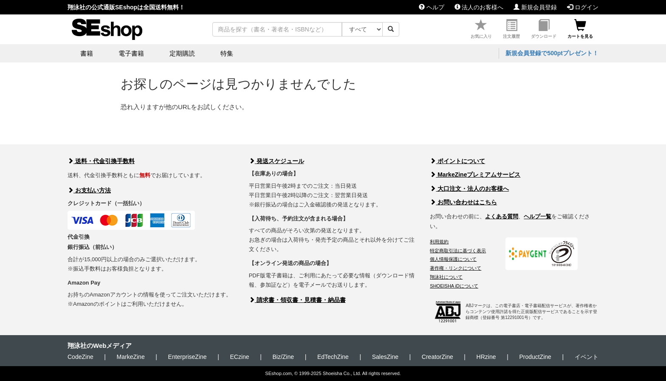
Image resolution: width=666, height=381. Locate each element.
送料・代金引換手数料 (101, 161)
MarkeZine (131, 356)
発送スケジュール (276, 161)
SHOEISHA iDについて (454, 285)
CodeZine (80, 356)
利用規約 (439, 241)
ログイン (582, 7)
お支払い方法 (89, 190)
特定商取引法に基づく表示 (458, 250)
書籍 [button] (86, 53)
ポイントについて (457, 161)
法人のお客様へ (479, 7)
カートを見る (580, 29)
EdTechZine (333, 356)
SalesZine (385, 356)
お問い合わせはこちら (463, 202)
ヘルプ (431, 7)
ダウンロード (543, 29)
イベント (586, 356)
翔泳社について (446, 276)
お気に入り (481, 29)
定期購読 (182, 53)
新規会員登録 (535, 7)
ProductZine (535, 356)
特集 (226, 53)
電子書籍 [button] (131, 53)
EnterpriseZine (187, 356)
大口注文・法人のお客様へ (469, 188)
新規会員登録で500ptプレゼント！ (551, 53)
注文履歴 (511, 29)
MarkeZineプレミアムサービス (475, 174)
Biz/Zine (283, 356)
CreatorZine (437, 356)
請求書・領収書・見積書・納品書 (297, 299)
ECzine (239, 356)
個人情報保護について (453, 259)
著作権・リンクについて (455, 268)
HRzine (486, 356)
